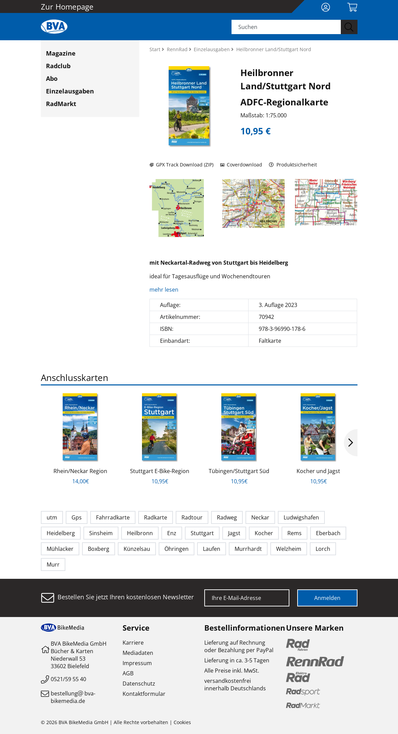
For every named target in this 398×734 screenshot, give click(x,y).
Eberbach (328, 533)
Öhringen (176, 549)
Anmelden (327, 598)
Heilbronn (140, 533)
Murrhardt (248, 549)
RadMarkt (61, 104)
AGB (128, 673)
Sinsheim (101, 533)
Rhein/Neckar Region (80, 471)
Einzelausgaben (70, 91)
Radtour (192, 517)
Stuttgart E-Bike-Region (159, 471)
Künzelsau (137, 549)
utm (52, 517)
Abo (52, 78)
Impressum (137, 663)
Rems (294, 533)
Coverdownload (241, 164)
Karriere (133, 642)
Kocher (264, 533)
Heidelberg (61, 533)
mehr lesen (164, 289)
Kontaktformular (144, 694)
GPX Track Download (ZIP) (181, 164)
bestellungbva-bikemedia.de (73, 697)
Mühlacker (60, 549)
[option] (80, 439)
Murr (53, 564)
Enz (171, 533)
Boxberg (98, 549)
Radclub (58, 66)
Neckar (260, 517)
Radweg (227, 517)
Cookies (182, 722)
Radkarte (155, 517)
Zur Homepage (67, 6)
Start (155, 49)
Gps (76, 517)
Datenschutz (139, 683)
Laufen (211, 549)
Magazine (61, 53)
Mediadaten (138, 653)
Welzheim (288, 549)
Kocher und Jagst (318, 471)
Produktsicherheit (293, 164)
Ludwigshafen (301, 517)
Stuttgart (202, 533)
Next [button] (350, 442)
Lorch (323, 549)
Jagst (234, 533)
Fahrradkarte (113, 517)
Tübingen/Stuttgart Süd (239, 471)
